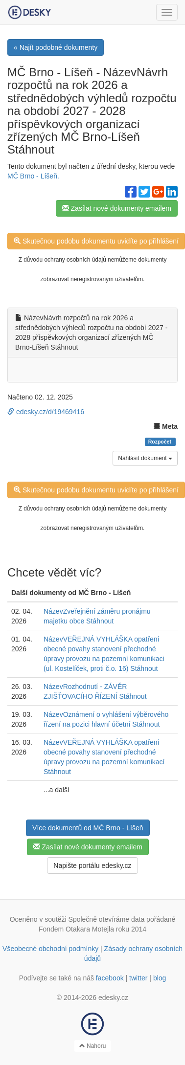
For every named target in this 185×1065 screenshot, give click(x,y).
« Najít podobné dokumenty (55, 47)
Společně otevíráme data (107, 919)
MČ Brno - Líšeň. (33, 176)
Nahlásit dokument (145, 458)
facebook (110, 978)
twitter (138, 978)
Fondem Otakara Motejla (76, 929)
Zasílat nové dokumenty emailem (116, 208)
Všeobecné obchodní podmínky (50, 949)
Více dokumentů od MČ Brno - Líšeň (87, 828)
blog (159, 978)
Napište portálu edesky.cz (92, 865)
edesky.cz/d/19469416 (45, 412)
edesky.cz (113, 997)
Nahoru (92, 1046)
